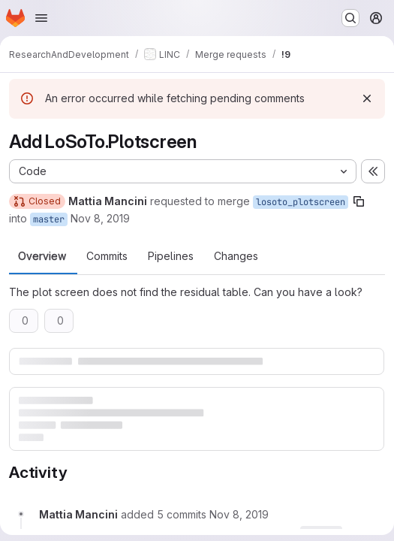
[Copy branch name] (359, 201)
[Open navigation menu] (41, 18)
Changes (236, 256)
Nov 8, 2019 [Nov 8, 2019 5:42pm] (100, 218)
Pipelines (171, 256)
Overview (42, 256)
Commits (107, 256)
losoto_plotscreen (300, 202)
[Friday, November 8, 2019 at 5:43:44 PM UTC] (239, 514)
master (49, 219)
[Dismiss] (367, 98)
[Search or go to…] (350, 18)
